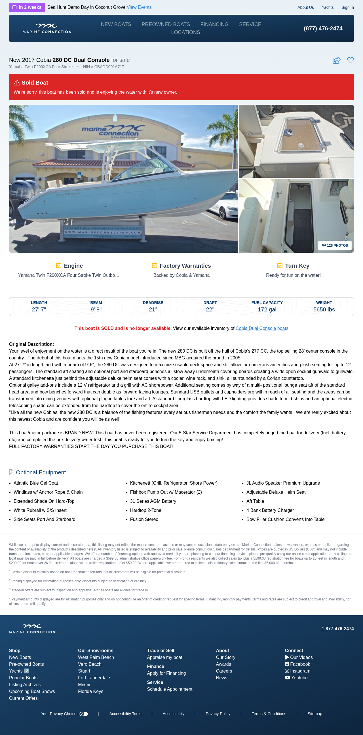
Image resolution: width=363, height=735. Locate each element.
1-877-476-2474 (338, 628)
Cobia (43, 60)
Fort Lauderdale (94, 677)
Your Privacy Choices (64, 713)
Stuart (84, 671)
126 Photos (335, 246)
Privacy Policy (218, 713)
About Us (305, 7)
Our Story (225, 657)
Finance (155, 666)
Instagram (298, 671)
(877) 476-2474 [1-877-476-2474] (323, 28)
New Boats (116, 24)
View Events (139, 7)
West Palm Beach (96, 657)
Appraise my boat (164, 657)
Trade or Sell (160, 650)
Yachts (328, 7)
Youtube (296, 677)
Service (250, 24)
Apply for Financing (166, 673)
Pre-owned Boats (26, 664)
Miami (84, 684)
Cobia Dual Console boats (262, 328)
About (222, 650)
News (221, 677)
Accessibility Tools (125, 713)
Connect (294, 650)
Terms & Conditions (269, 713)
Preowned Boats (166, 24)
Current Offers (23, 698)
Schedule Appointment (169, 689)
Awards (223, 664)
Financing (215, 24)
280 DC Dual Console (80, 60)
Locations (185, 32)
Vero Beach (90, 664)
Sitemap (315, 713)
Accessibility (173, 713)
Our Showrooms (95, 650)
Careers (224, 671)
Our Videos (299, 657)
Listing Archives (25, 684)
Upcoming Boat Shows (32, 691)
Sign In (347, 7)
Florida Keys (90, 691)
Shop (14, 650)
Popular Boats (23, 677)
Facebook (297, 664)
